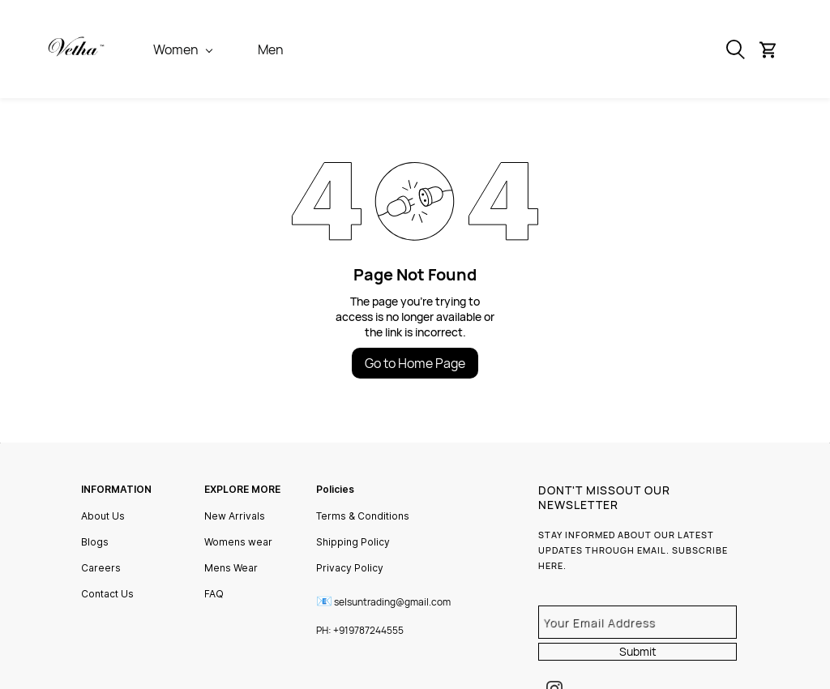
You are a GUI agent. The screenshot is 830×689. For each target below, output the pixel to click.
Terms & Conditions (362, 516)
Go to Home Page (415, 363)
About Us (103, 516)
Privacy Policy (349, 568)
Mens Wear (231, 568)
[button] (773, 49)
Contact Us (107, 594)
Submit (638, 651)
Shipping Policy (353, 542)
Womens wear (238, 542)
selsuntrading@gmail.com (392, 602)
